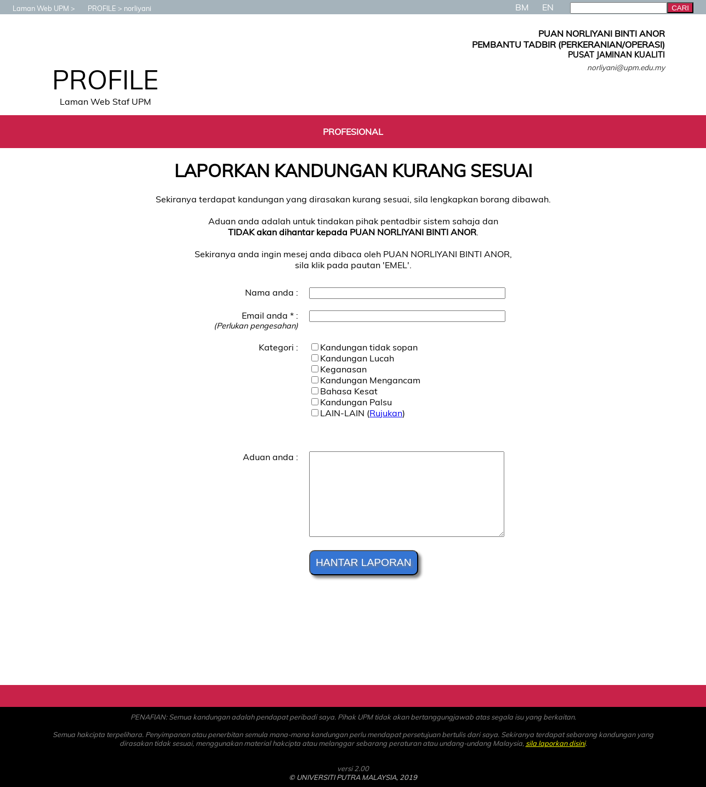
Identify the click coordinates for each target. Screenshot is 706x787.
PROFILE (96, 8)
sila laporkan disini (555, 743)
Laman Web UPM (35, 8)
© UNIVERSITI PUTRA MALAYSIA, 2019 (353, 777)
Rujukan (385, 412)
